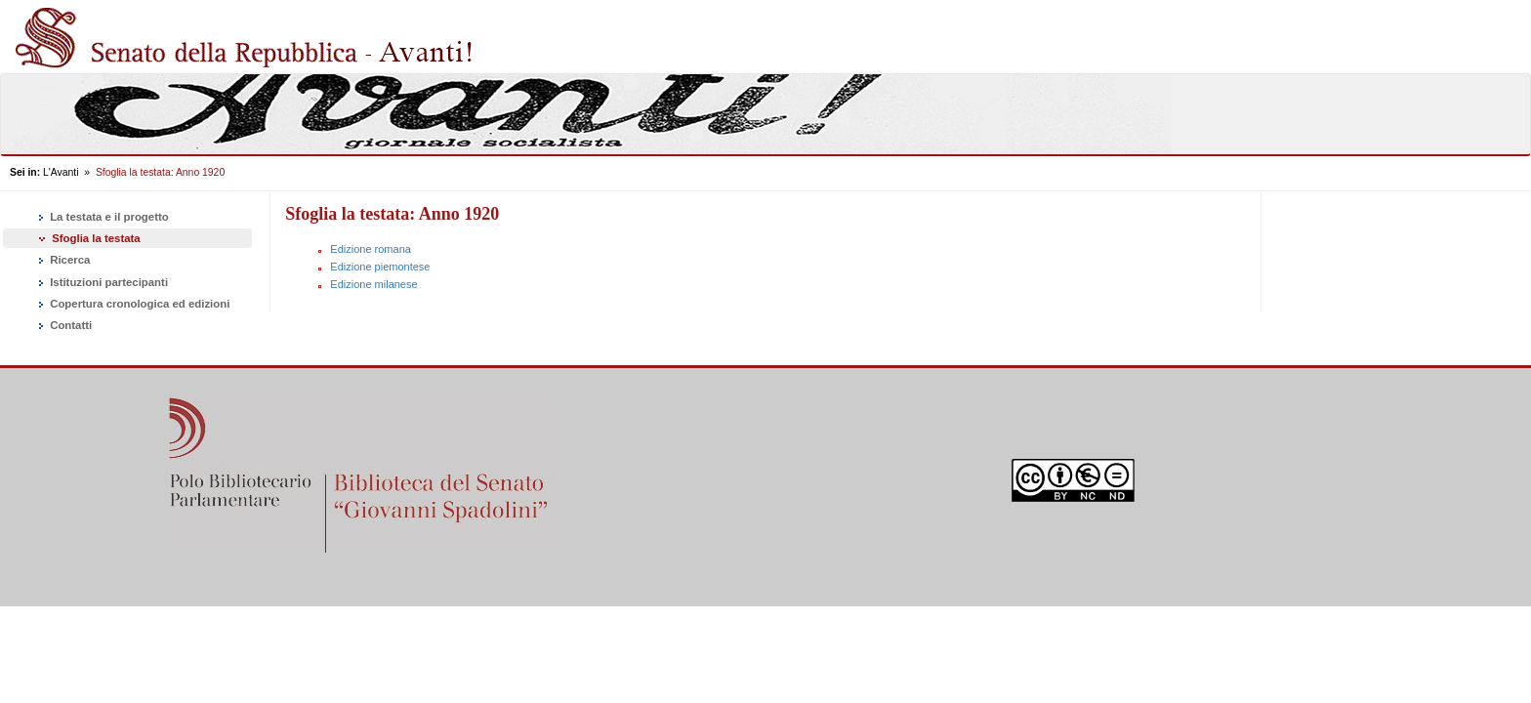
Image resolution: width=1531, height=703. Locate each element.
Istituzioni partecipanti (101, 283)
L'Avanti (60, 172)
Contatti (63, 326)
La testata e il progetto (102, 218)
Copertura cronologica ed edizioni (132, 304)
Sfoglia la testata (88, 238)
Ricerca (62, 261)
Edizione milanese (373, 284)
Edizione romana (370, 249)
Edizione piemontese (380, 266)
